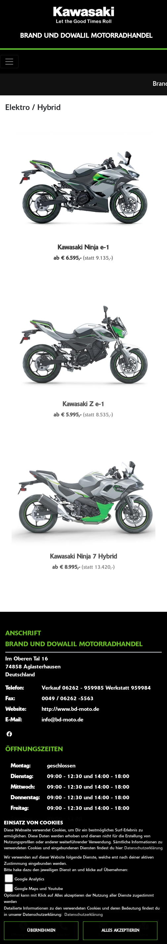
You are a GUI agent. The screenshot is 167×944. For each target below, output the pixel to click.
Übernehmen (41, 931)
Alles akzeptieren (120, 931)
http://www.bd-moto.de (70, 709)
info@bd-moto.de (62, 720)
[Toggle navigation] (9, 61)
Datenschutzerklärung (143, 848)
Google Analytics (29, 879)
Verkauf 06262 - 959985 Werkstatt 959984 (96, 688)
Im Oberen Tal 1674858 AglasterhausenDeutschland (33, 667)
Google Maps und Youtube (39, 889)
